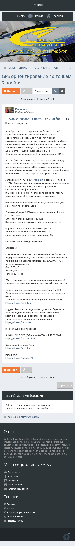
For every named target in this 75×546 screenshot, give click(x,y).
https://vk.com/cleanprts (18, 322)
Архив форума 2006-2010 (21, 512)
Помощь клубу (15, 520)
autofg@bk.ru (36, 179)
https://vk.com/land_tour (18, 303)
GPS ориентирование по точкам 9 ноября (32, 118)
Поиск (55, 91)
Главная (58, 15)
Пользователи (15, 516)
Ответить (12, 91)
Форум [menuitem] (38, 15)
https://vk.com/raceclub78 (19, 358)
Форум (11, 508)
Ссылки (20, 15)
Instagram (13, 480)
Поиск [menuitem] (70, 67)
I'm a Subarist (15, 484)
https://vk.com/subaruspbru (20, 338)
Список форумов (29, 417)
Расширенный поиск (62, 91)
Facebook (13, 476)
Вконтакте (14, 472)
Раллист (20, 109)
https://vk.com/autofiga (17, 348)
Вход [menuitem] (40, 4)
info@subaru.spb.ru (18, 488)
